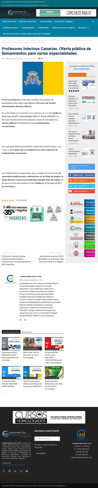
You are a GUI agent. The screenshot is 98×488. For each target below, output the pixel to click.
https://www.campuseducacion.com (31, 280)
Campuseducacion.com (13, 58)
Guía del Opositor (28, 21)
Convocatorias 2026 (52, 349)
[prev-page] (3, 394)
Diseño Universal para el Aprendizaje (74, 151)
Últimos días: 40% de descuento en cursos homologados (31, 355)
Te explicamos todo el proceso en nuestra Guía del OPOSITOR (23, 2)
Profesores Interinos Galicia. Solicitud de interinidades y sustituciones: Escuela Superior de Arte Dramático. (16, 260)
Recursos (83, 28)
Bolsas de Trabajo (64, 21)
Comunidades (28, 28)
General (5, 349)
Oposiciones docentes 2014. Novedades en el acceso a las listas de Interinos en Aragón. (51, 259)
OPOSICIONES (46, 21)
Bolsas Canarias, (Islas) (59, 40)
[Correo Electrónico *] (47, 439)
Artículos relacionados (11, 332)
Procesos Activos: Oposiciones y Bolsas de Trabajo (27, 34)
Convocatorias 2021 (52, 378)
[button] (93, 21)
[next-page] (7, 394)
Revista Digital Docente (64, 28)
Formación (44, 28)
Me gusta (89, 175)
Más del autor (27, 332)
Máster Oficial (9, 21)
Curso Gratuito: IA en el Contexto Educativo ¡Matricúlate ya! (73, 118)
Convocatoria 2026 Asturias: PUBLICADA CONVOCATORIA (9, 383)
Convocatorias (11, 28)
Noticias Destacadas (77, 75)
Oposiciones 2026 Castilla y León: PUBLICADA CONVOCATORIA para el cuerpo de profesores (53, 357)
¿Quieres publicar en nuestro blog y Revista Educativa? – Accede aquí (25, 5)
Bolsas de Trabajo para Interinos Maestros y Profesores (28, 40)
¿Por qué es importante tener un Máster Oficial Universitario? (74, 136)
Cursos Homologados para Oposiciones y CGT (32, 348)
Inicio (4, 40)
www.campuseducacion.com (81, 457)
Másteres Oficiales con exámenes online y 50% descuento (73, 101)
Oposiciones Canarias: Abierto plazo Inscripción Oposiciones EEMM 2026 (32, 383)
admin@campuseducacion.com (13, 465)
